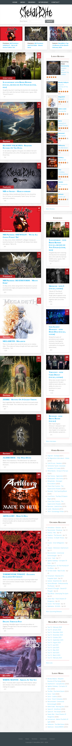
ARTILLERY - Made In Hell (15, 516)
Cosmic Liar (61, 197)
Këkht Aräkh (62, 109)
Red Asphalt (62, 136)
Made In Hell (62, 160)
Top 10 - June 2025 (53, 647)
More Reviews (50, 209)
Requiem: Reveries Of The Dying (63, 87)
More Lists (49, 663)
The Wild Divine (63, 148)
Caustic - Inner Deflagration (56, 543)
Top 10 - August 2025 (54, 642)
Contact (55, 2)
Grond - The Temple (54, 604)
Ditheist (60, 194)
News (22, 2)
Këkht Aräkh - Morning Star (56, 706)
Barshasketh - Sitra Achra (55, 478)
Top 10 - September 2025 (55, 640)
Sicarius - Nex (52, 533)
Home (15, 2)
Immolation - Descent (54, 527)
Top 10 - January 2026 (54, 630)
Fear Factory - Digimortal (55, 476)
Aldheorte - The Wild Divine (56, 724)
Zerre (60, 121)
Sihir (59, 170)
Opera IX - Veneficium (54, 709)
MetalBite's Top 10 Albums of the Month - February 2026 (60, 45)
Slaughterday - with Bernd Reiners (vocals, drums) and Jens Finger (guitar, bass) (57, 245)
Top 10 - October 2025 (55, 637)
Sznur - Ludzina (52, 696)
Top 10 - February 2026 (55, 627)
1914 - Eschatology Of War (56, 511)
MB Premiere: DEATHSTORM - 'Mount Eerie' (35, 45)
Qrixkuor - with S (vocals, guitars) (56, 287)
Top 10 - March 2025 (54, 655)
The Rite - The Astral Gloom (56, 691)
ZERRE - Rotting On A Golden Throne (20, 399)
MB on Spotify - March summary (17, 191)
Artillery (61, 157)
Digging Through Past (12, 621)
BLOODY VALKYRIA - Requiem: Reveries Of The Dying (17, 146)
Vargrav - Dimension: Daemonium (58, 548)
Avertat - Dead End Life (55, 581)
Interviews (43, 2)
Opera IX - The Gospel (54, 712)
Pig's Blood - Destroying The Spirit (58, 593)
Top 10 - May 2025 (53, 650)
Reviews (31, 2)
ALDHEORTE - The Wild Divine (17, 458)
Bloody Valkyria (63, 82)
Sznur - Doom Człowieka (55, 699)
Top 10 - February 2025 (55, 658)
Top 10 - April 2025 (53, 652)
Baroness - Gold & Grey (55, 506)
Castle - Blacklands (53, 509)
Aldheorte (61, 145)
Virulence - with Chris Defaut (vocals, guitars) (56, 374)
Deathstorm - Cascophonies (56, 684)
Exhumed (61, 133)
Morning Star (62, 111)
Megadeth (61, 97)
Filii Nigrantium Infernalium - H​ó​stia (58, 458)
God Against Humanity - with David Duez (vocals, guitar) (57, 330)
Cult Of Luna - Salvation (55, 463)
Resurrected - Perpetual (55, 530)
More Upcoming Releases (54, 611)
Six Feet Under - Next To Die (56, 571)
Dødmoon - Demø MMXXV (56, 727)
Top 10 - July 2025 (53, 645)
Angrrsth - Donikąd (53, 456)
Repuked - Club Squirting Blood (57, 491)
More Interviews (51, 441)
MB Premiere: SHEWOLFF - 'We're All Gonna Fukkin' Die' (11, 45)
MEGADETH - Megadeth (14, 341)
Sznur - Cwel (51, 558)
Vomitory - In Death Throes (56, 538)
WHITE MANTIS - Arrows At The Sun (20, 680)
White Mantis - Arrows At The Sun (58, 471)
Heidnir (60, 182)
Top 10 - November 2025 (55, 635)
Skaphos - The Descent (55, 535)
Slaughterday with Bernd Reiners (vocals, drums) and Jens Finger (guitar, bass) (19, 84)
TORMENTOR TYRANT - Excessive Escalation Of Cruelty (19, 575)
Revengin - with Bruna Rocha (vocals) (55, 418)
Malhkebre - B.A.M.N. (54, 606)
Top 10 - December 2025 (55, 632)
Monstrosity (65, 66)
